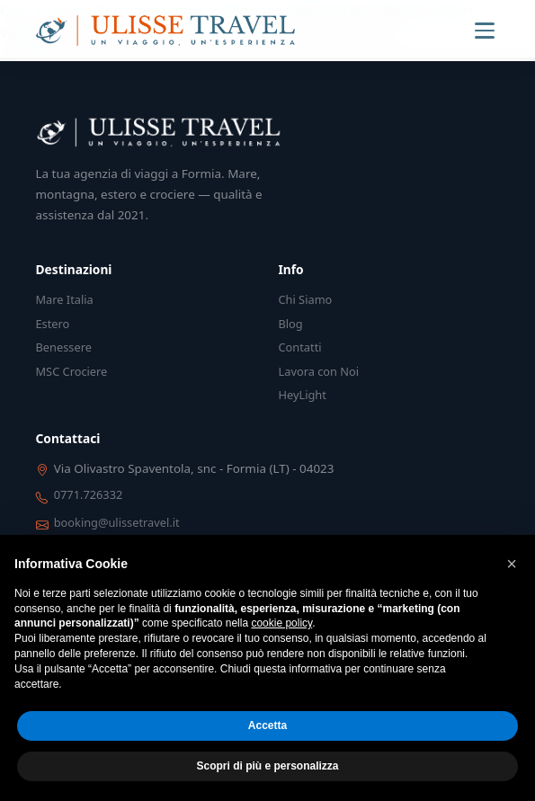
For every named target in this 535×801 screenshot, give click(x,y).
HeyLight (302, 395)
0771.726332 (88, 494)
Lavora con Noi (319, 371)
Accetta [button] (267, 725)
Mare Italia (65, 299)
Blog (291, 324)
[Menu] (484, 30)
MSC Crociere (72, 371)
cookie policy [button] (281, 623)
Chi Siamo (306, 299)
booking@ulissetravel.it (117, 522)
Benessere (64, 347)
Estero (53, 324)
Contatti (300, 347)
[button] (511, 563)
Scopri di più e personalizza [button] (267, 766)
